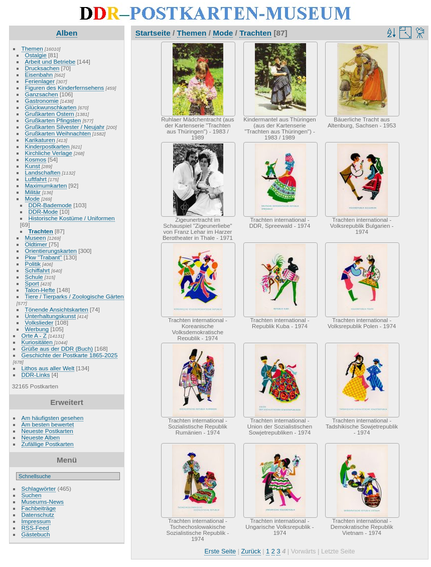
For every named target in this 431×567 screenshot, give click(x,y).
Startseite (153, 33)
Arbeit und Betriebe (50, 61)
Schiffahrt (37, 270)
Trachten (41, 231)
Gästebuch (36, 534)
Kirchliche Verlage (48, 153)
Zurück (251, 551)
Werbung (37, 329)
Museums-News (43, 501)
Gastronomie (42, 100)
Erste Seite (220, 551)
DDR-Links (36, 374)
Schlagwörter (39, 488)
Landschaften (43, 172)
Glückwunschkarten (51, 107)
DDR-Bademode (50, 205)
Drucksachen (42, 68)
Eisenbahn (39, 74)
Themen (32, 48)
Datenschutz (38, 514)
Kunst (32, 166)
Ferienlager (40, 81)
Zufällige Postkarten (48, 444)
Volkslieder (39, 322)
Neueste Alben (41, 437)
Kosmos (36, 159)
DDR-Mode (43, 211)
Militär (33, 192)
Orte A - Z (34, 335)
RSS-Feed (35, 527)
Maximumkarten (46, 185)
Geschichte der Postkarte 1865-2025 (70, 355)
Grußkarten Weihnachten (58, 133)
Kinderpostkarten (47, 146)
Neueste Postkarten (47, 431)
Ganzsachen (41, 94)
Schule (34, 276)
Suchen (32, 495)
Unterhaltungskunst (50, 316)
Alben (67, 33)
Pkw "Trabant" (43, 257)
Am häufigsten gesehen (53, 417)
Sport (32, 283)
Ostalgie (36, 55)
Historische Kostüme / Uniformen (72, 218)
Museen (35, 237)
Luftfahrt (36, 179)
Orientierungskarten (51, 250)
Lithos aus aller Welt (48, 368)
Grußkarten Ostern (49, 113)
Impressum (36, 521)
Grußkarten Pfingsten (53, 120)
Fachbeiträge (39, 508)
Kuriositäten (38, 342)
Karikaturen (40, 139)
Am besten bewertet (48, 424)
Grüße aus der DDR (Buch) (57, 348)
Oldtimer (37, 244)
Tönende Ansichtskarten (56, 309)
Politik (33, 263)
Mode (32, 198)
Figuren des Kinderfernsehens (64, 87)
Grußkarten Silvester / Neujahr (65, 126)
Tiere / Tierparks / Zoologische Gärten (74, 296)
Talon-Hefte (40, 290)
